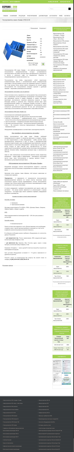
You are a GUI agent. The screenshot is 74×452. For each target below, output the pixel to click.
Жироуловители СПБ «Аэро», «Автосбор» (13, 403)
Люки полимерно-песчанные (61, 191)
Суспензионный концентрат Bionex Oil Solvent (49, 446)
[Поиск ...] (58, 9)
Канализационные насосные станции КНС (48, 419)
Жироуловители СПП (58, 81)
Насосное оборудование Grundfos (47, 422)
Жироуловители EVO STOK (9, 412)
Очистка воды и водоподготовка (47, 428)
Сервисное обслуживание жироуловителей (13, 428)
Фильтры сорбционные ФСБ (45, 415)
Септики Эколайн (57, 122)
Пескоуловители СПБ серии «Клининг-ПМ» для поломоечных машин (60, 61)
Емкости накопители (58, 124)
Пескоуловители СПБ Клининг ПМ (11, 422)
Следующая (42, 28)
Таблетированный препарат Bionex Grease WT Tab (50, 430)
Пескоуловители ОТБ (58, 85)
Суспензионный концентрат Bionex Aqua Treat (49, 443)
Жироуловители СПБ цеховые (61, 41)
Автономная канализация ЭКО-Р (10, 436)
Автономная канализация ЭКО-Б (11, 433)
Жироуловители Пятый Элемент (11, 409)
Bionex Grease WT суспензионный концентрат (49, 433)
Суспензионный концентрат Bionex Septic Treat (50, 436)
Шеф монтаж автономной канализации (12, 446)
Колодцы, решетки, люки (60, 99)
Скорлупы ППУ (57, 189)
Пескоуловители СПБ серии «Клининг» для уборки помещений (60, 50)
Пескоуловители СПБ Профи (10, 425)
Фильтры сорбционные (59, 90)
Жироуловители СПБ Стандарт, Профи (12, 400)
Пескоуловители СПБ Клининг (10, 415)
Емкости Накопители (8, 443)
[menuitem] (53, 1)
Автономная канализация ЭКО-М (11, 430)
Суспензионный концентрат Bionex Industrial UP (50, 439)
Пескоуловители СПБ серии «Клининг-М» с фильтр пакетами (60, 55)
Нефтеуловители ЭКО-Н (59, 88)
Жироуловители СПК (58, 83)
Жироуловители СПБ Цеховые (10, 406)
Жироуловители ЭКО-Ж (59, 79)
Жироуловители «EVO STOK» (60, 46)
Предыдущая (34, 28)
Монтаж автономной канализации (11, 449)
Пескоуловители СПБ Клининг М (10, 419)
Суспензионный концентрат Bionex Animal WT (49, 449)
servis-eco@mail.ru (15, 1)
